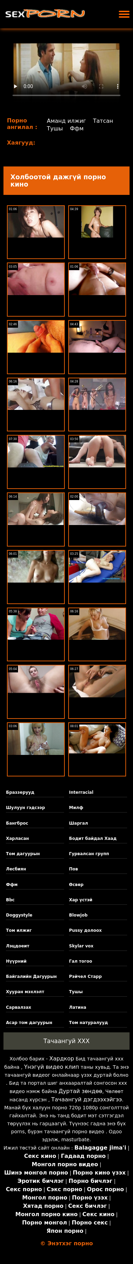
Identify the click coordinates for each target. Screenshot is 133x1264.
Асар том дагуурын (29, 1022)
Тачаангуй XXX (66, 1041)
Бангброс (17, 823)
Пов (73, 869)
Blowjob (78, 915)
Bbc (10, 899)
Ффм (77, 128)
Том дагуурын (23, 853)
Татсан (103, 121)
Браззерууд (20, 792)
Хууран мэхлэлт (25, 991)
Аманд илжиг (66, 121)
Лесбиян (16, 869)
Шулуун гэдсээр (25, 807)
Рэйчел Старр (85, 976)
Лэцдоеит (17, 946)
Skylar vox (81, 946)
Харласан (17, 838)
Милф (76, 807)
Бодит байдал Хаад (92, 838)
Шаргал (78, 823)
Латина (77, 1007)
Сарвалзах (18, 1007)
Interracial (81, 792)
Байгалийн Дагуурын (31, 976)
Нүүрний (16, 961)
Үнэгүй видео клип (51, 1067)
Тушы (55, 128)
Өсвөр (76, 884)
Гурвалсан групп (89, 853)
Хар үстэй (80, 899)
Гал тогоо (80, 961)
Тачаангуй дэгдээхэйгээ (86, 1099)
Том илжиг (19, 930)
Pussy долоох (85, 930)
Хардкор (61, 1058)
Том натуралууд (88, 1022)
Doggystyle (19, 915)
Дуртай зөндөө (80, 1091)
